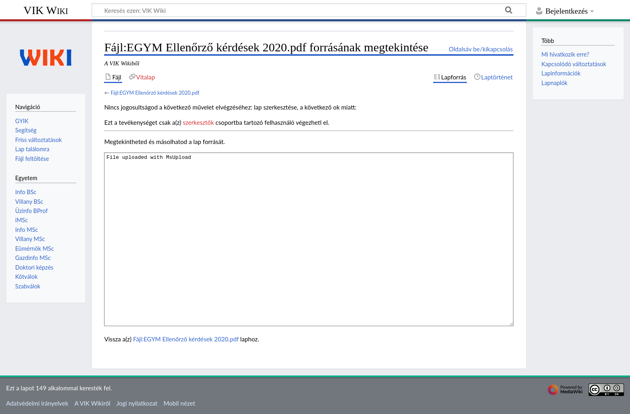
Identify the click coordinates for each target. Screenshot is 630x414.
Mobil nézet (179, 403)
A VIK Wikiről (92, 403)
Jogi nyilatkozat (137, 403)
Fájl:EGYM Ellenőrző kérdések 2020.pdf (154, 92)
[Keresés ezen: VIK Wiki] (309, 10)
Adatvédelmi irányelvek (37, 403)
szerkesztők (198, 122)
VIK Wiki (46, 10)
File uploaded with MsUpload (308, 239)
